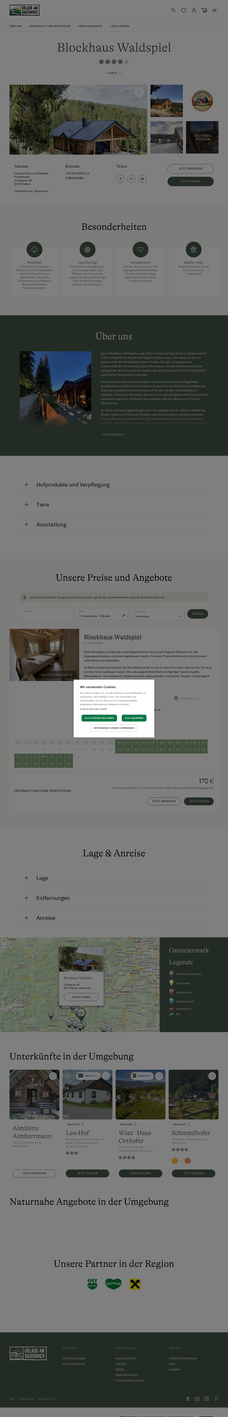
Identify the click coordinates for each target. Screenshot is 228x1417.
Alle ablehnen (134, 718)
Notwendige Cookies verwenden (114, 728)
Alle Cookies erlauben (99, 718)
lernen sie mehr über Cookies (93, 709)
